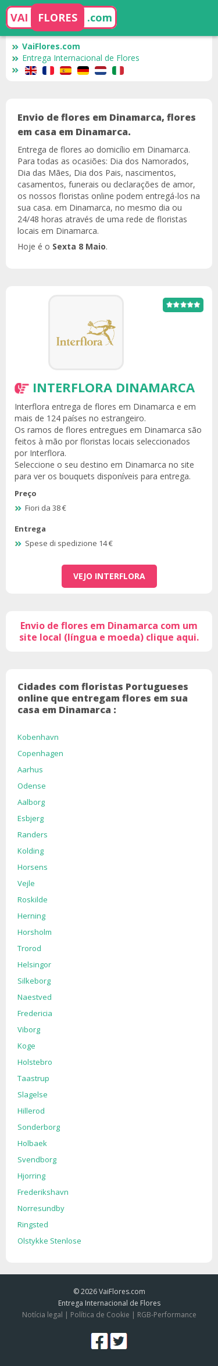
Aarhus (30, 769)
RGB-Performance (166, 1315)
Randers (32, 834)
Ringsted (32, 1224)
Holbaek (32, 1143)
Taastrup (33, 1078)
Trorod (29, 948)
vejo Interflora (109, 575)
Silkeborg (34, 980)
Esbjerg (30, 818)
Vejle (26, 883)
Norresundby (41, 1208)
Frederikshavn (43, 1192)
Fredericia (34, 1013)
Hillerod (31, 1110)
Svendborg (36, 1159)
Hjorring (31, 1175)
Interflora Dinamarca (114, 387)
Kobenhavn (38, 737)
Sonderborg (38, 1127)
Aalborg (31, 802)
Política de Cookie (100, 1315)
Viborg (28, 1029)
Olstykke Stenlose (49, 1240)
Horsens (32, 867)
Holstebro (34, 1062)
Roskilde (32, 899)
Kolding (30, 850)
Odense (31, 785)
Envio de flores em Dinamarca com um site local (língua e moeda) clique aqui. (109, 631)
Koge (26, 1045)
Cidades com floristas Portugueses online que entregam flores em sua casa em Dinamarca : (102, 698)
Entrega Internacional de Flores (76, 57)
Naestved (34, 997)
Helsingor (34, 964)
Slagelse (32, 1094)
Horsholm (34, 932)
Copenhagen (40, 753)
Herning (31, 915)
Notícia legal (42, 1315)
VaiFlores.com (46, 46)
